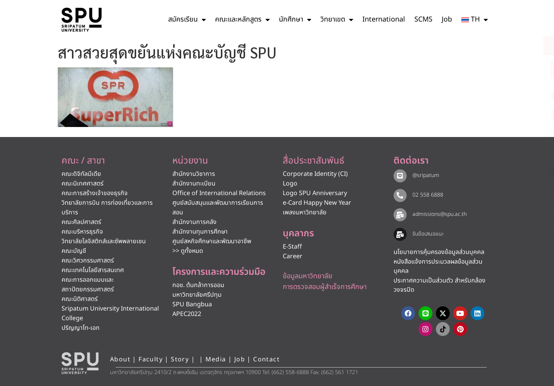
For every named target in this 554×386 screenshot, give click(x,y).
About (120, 359)
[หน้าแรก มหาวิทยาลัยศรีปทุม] (80, 363)
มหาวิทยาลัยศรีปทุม (197, 294)
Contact (266, 359)
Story (180, 359)
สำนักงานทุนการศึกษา (200, 231)
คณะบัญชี (74, 251)
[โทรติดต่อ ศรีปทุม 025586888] (514, 69)
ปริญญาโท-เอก (81, 328)
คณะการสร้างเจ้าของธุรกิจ (95, 193)
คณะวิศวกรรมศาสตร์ (88, 260)
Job (447, 19)
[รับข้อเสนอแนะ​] (400, 234)
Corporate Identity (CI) (315, 174)
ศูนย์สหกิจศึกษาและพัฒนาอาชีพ (211, 241)
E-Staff (292, 246)
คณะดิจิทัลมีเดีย (81, 174)
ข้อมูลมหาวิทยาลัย (307, 276)
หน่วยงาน (190, 161)
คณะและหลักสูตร (242, 19)
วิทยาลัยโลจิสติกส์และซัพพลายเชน (104, 241)
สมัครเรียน (187, 19)
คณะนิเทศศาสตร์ (82, 183)
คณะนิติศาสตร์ (80, 299)
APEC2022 (186, 314)
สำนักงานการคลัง (194, 222)
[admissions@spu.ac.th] (400, 214)
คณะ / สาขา (83, 161)
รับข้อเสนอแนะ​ (428, 234)
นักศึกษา (295, 19)
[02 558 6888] (400, 195)
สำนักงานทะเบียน (193, 183)
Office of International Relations (219, 193)
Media (216, 359)
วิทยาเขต (336, 19)
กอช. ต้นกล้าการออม (198, 285)
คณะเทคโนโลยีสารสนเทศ (93, 270)
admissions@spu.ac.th (439, 214)
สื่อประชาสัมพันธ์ (313, 161)
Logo (290, 183)
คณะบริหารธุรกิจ (82, 231)
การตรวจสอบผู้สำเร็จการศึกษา (325, 287)
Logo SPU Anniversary (315, 193)
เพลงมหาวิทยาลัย (305, 212)
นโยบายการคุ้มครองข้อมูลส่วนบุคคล (439, 252)
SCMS (423, 19)
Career (292, 256)
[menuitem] (474, 19)
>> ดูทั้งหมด (187, 251)
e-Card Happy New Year (317, 202)
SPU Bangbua (192, 304)
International (383, 19)
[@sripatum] (400, 175)
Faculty (150, 359)
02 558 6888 (427, 195)
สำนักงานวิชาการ (193, 174)
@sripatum (425, 175)
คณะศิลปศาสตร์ (81, 222)
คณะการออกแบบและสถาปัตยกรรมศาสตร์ (88, 284)
